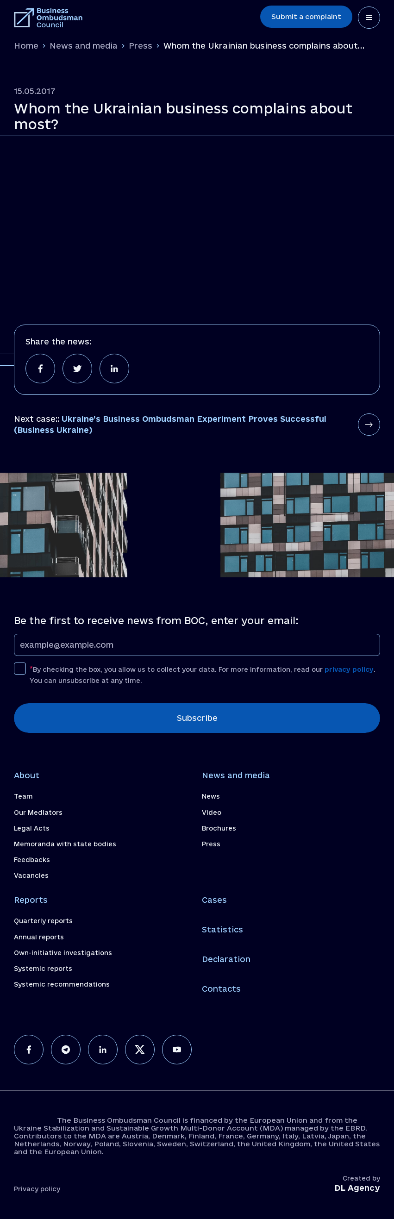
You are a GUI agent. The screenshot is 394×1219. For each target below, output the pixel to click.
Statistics (222, 929)
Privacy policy (37, 1189)
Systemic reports (43, 968)
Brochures (219, 828)
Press (140, 45)
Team (23, 796)
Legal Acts (32, 828)
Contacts (221, 988)
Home (26, 45)
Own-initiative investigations (63, 952)
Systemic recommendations (62, 984)
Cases (214, 899)
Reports (31, 899)
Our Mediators (38, 812)
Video (211, 812)
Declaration (226, 959)
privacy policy (349, 669)
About (26, 775)
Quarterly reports (43, 921)
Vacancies (31, 875)
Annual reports (39, 937)
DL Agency (357, 1187)
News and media (84, 45)
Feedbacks (32, 859)
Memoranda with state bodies (65, 844)
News (211, 796)
